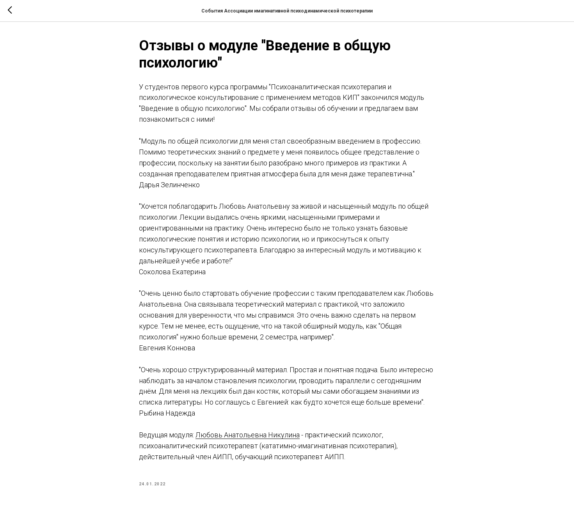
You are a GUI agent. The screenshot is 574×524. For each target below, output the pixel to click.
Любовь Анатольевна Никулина (247, 435)
